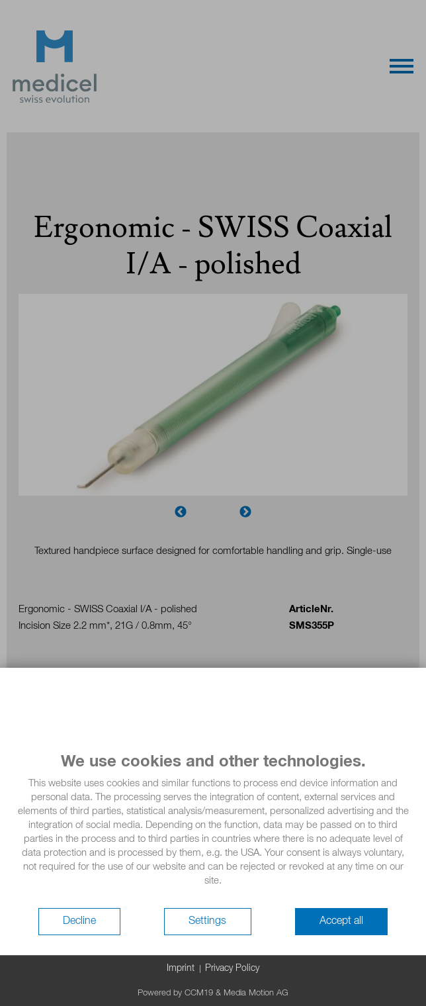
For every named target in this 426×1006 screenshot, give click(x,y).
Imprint (180, 968)
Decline (79, 921)
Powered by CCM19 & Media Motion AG (213, 993)
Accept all (341, 921)
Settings (207, 921)
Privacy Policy (232, 968)
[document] (213, 829)
